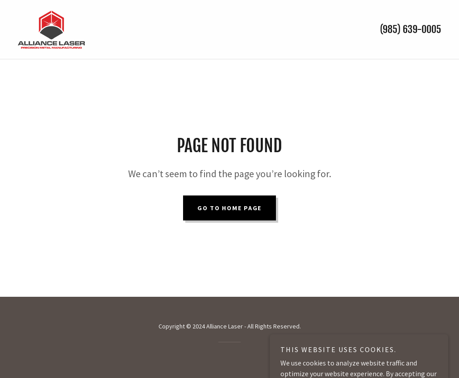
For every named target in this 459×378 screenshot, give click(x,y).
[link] (51, 28)
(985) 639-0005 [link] (410, 29)
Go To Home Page (229, 208)
